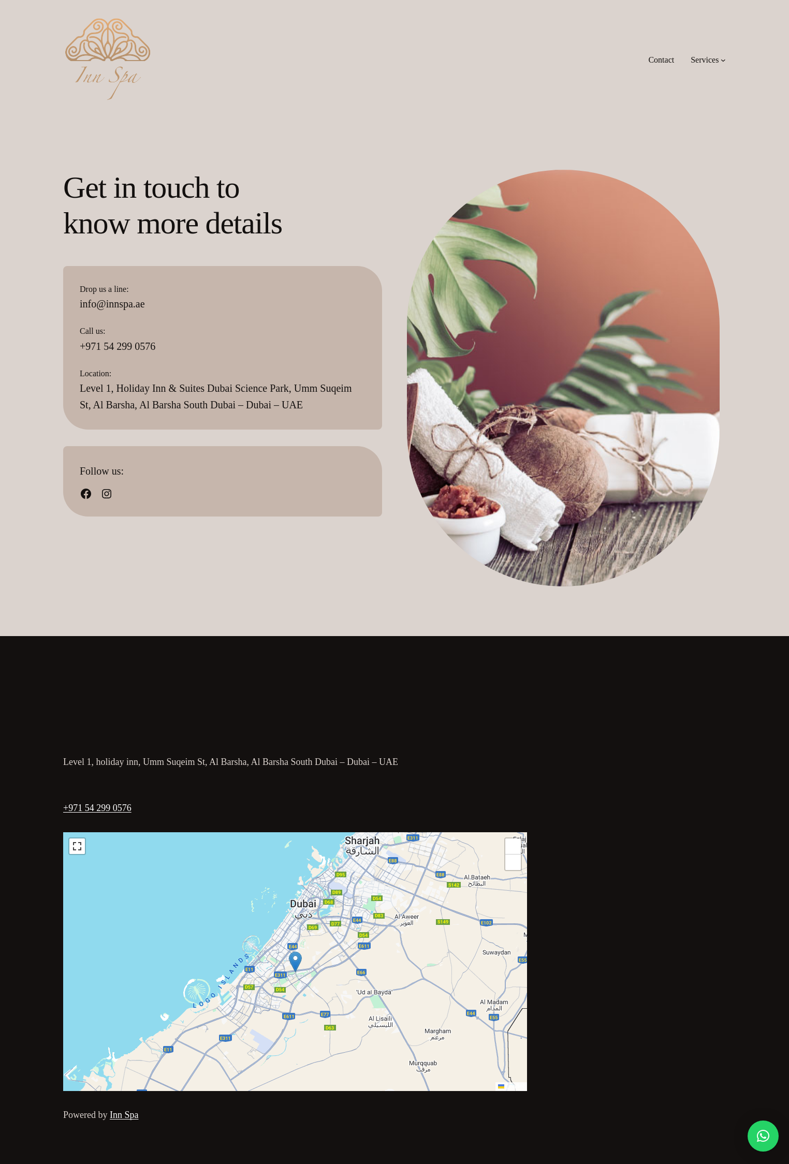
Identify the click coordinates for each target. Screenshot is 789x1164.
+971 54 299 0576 (97, 808)
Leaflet (511, 1086)
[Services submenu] (723, 60)
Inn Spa (124, 1115)
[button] (295, 962)
